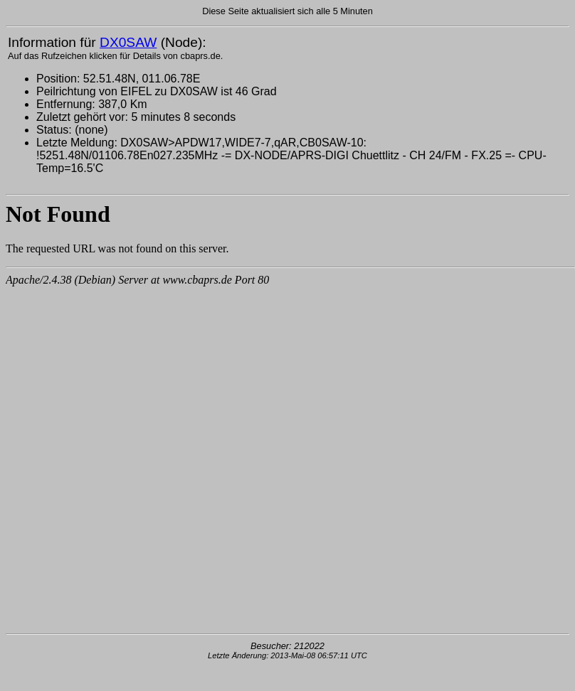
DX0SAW (128, 42)
